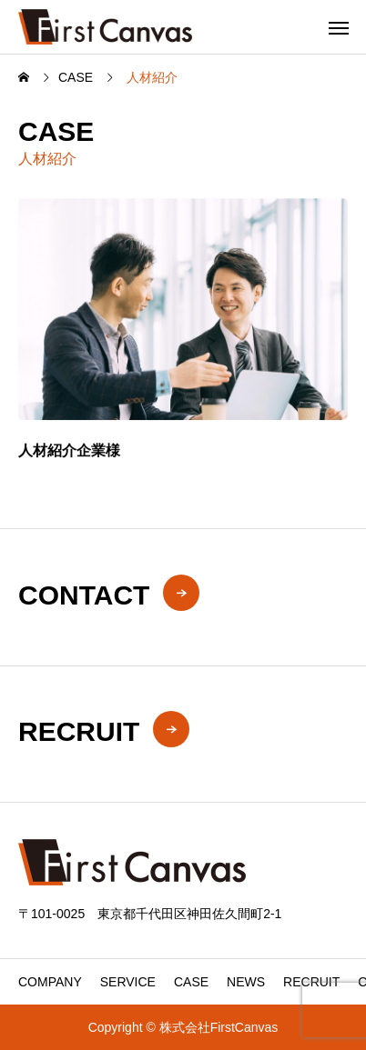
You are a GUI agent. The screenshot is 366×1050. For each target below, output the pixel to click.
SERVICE (128, 982)
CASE (191, 982)
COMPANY (50, 982)
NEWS (246, 982)
